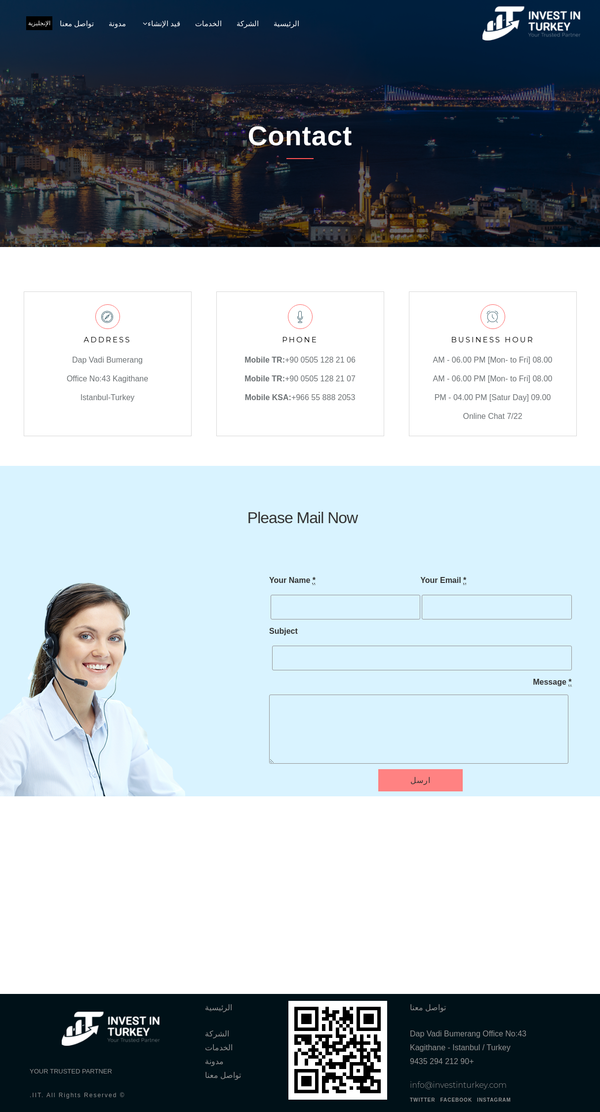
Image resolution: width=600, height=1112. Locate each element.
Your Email (443, 580)
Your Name (292, 580)
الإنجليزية (39, 23)
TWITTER (422, 1100)
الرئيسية (286, 23)
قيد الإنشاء (164, 23)
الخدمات (208, 23)
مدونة (117, 23)
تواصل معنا (77, 23)
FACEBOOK (456, 1100)
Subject (283, 631)
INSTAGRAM (494, 1100)
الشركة (248, 23)
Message (552, 682)
